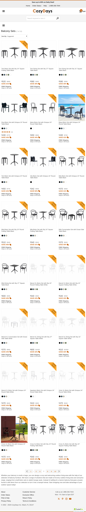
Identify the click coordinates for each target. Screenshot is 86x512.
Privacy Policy (6, 501)
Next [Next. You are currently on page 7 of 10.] (59, 471)
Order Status (36, 6)
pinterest (62, 499)
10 (55, 471)
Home (28, 6)
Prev (27, 471)
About (3, 492)
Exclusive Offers (28, 495)
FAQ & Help (5, 498)
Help (45, 6)
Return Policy (27, 498)
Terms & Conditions (29, 501)
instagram (66, 499)
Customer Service (29, 492)
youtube (70, 499)
